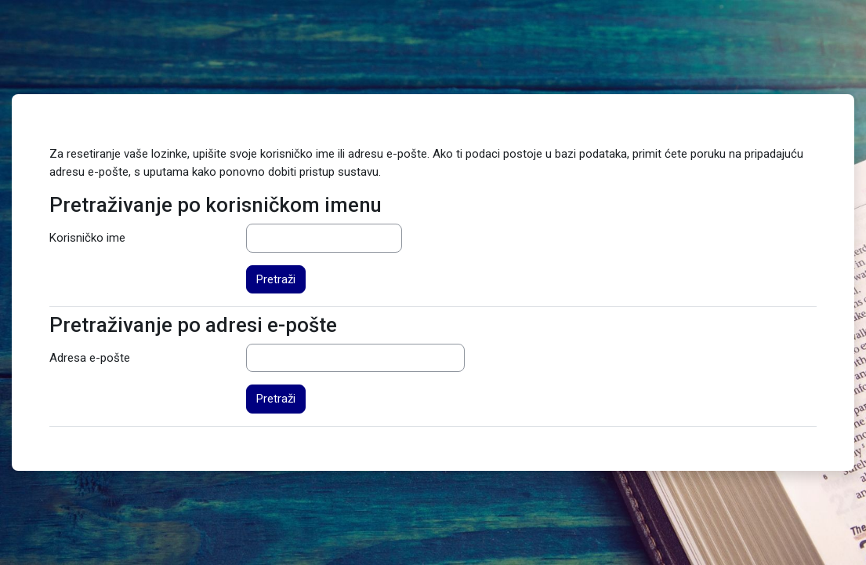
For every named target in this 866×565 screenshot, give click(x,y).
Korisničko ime (87, 238)
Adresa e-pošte (89, 358)
